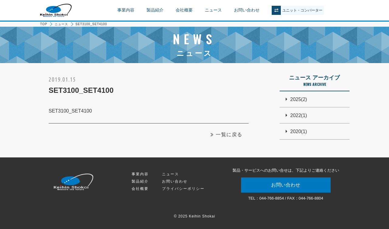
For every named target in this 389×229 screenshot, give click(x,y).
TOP (43, 24)
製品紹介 (155, 10)
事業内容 (125, 10)
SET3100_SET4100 (70, 110)
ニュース (213, 10)
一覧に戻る (229, 134)
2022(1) (298, 115)
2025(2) (298, 99)
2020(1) (298, 131)
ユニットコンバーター (302, 10)
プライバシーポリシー (183, 189)
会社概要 (184, 10)
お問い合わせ (247, 10)
